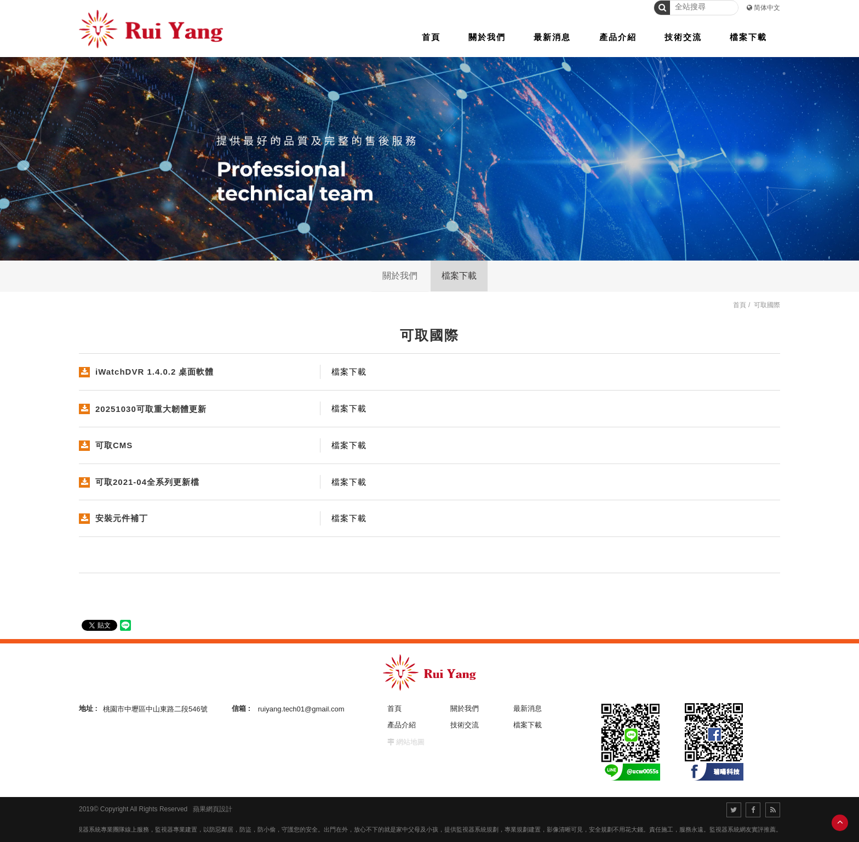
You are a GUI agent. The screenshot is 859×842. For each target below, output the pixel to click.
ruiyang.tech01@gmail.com (301, 708)
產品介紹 (401, 725)
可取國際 (767, 305)
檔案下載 (459, 275)
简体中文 (767, 8)
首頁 (739, 305)
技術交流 (464, 725)
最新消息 (527, 708)
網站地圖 (410, 742)
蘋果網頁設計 (212, 809)
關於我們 (399, 275)
